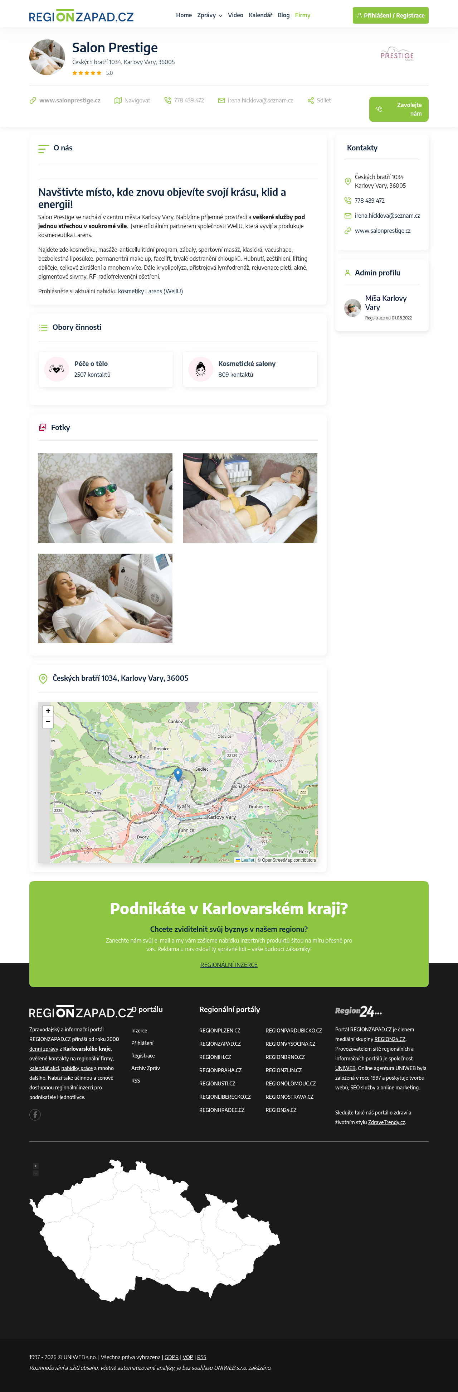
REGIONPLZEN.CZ (219, 1030)
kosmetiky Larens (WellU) (150, 291)
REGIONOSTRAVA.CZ (289, 1097)
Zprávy (210, 15)
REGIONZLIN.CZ (284, 1070)
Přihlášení (142, 1043)
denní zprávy (43, 1049)
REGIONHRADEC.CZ (221, 1110)
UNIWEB (345, 1068)
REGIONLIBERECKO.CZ (225, 1097)
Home (184, 15)
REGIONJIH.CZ (215, 1057)
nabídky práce (77, 1068)
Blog (284, 15)
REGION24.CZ (281, 1110)
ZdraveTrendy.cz (386, 1122)
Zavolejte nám (399, 109)
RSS (135, 1081)
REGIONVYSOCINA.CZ (291, 1044)
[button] (178, 775)
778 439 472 (370, 200)
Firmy (303, 15)
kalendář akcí (44, 1068)
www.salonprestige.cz (383, 230)
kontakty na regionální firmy (80, 1058)
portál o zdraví (391, 1112)
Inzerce (139, 1030)
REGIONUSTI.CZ (217, 1083)
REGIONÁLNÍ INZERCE (229, 964)
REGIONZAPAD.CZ (220, 1044)
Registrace (410, 15)
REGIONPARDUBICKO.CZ (294, 1030)
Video (235, 15)
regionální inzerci (74, 1087)
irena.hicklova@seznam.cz (387, 215)
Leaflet (245, 860)
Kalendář (260, 15)
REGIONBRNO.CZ (285, 1057)
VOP (188, 1357)
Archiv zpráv (145, 1068)
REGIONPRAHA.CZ (220, 1070)
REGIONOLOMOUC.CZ (291, 1083)
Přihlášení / (376, 15)
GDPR (172, 1357)
